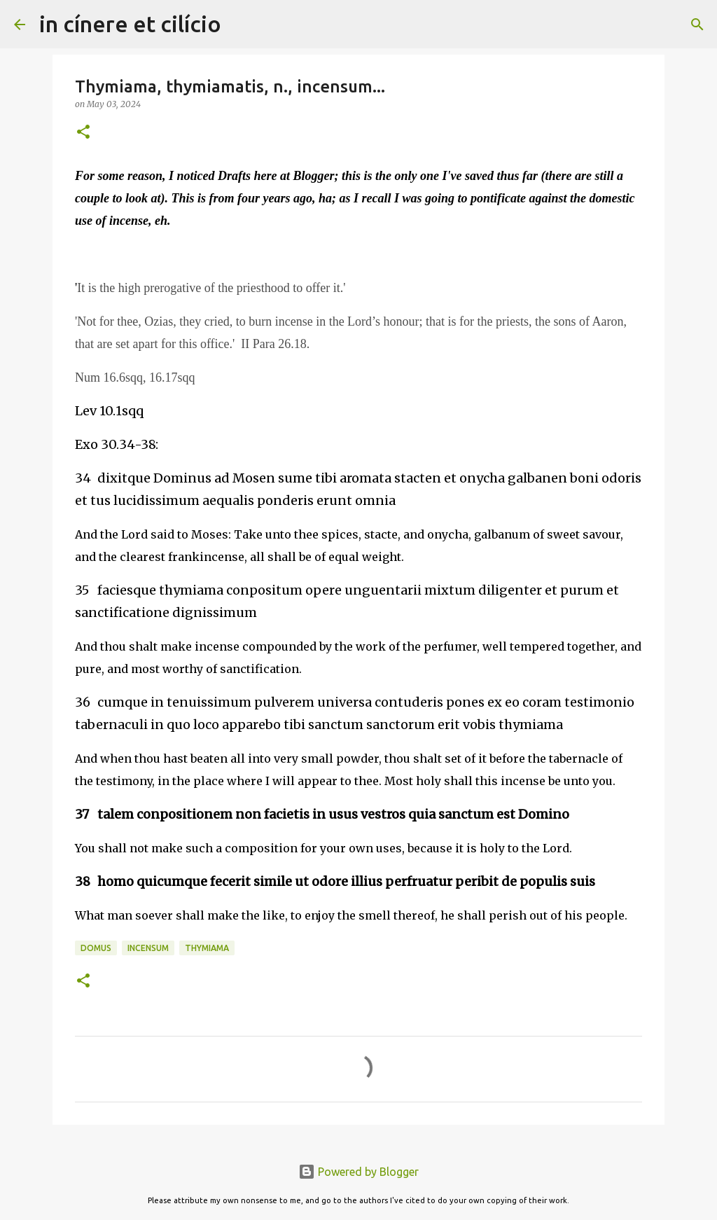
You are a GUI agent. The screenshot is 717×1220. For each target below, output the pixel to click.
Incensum (148, 947)
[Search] (240, 24)
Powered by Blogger (358, 1171)
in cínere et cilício (130, 23)
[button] (83, 132)
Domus (96, 947)
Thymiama (207, 947)
